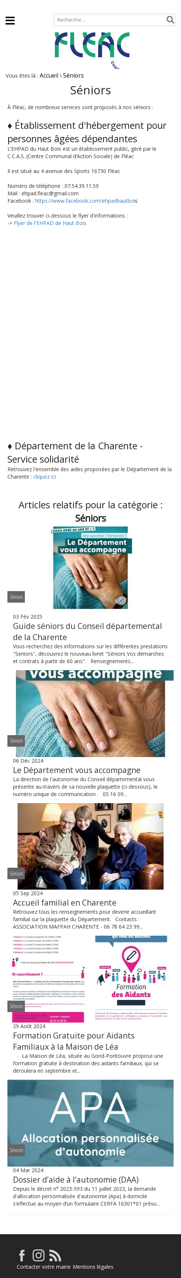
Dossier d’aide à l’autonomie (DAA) (76, 1179)
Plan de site (47, 6)
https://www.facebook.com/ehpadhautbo (84, 200)
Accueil (12, 6)
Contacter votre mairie (44, 1266)
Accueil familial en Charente (64, 902)
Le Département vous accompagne (77, 770)
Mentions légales (93, 1266)
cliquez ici (44, 476)
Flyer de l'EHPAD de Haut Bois (50, 222)
